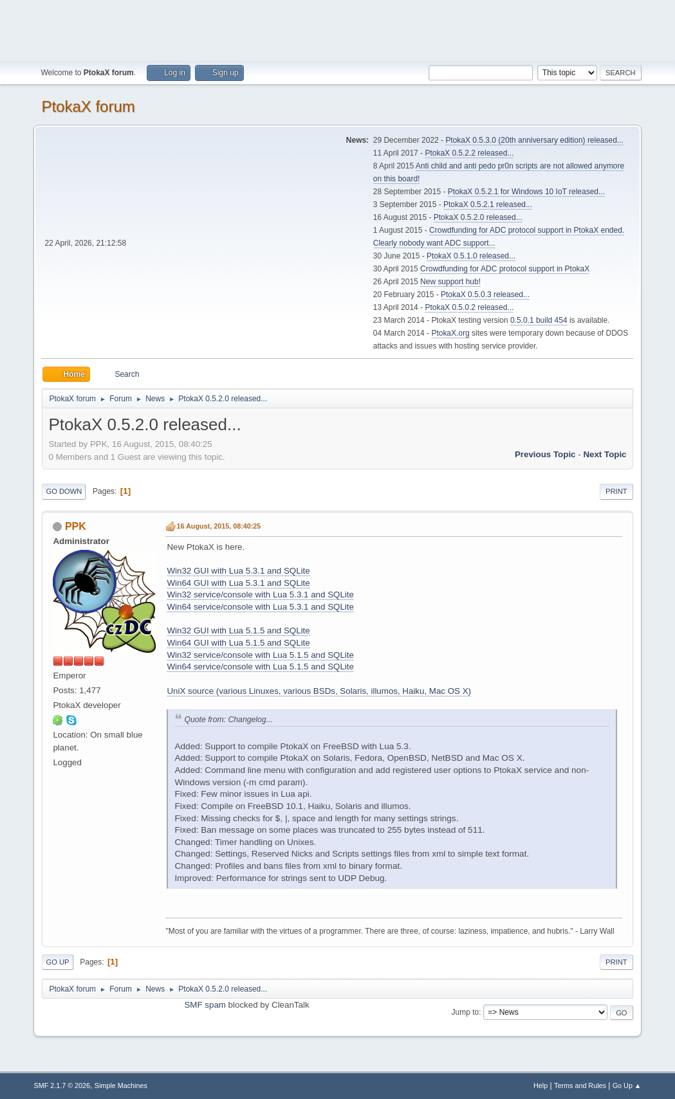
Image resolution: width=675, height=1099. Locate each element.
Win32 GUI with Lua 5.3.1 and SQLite (238, 571)
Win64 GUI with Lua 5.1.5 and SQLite (238, 643)
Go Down (64, 491)
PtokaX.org (450, 333)
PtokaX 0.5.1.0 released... (471, 255)
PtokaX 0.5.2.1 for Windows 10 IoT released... (526, 191)
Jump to (465, 1012)
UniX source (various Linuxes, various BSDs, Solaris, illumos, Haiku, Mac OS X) (319, 691)
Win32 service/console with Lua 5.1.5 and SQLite (260, 655)
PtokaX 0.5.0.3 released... (485, 294)
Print (616, 491)
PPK (75, 526)
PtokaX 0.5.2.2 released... (469, 153)
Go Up (57, 962)
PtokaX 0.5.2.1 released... (487, 204)
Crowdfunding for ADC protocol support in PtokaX (504, 268)
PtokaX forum (87, 106)
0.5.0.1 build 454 (539, 320)
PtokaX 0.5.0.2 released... (469, 307)
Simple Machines (121, 1085)
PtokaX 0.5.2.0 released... (478, 217)
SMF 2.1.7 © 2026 (61, 1085)
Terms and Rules (580, 1085)
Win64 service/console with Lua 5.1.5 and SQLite (260, 666)
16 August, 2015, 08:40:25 (218, 526)
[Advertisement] (338, 29)
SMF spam (204, 1005)
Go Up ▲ (627, 1085)
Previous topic (545, 454)
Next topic (604, 454)
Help (540, 1085)
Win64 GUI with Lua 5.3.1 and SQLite (238, 583)
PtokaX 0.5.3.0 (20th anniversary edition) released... (534, 140)
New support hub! (450, 281)
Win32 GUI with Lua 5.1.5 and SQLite (238, 630)
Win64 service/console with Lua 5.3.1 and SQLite (260, 607)
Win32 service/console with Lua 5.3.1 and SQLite (260, 594)
